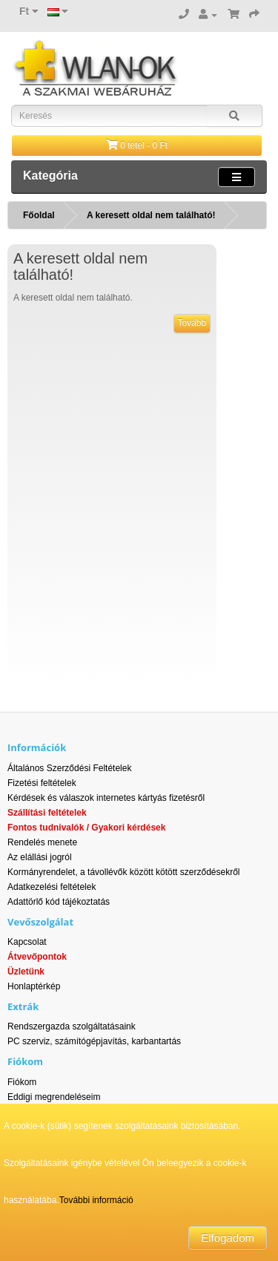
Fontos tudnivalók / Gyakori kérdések (86, 827)
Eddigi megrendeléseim (53, 1097)
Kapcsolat (27, 942)
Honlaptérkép (33, 986)
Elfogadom (227, 1237)
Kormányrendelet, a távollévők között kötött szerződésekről (123, 872)
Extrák (23, 1006)
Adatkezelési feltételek (51, 887)
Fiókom (21, 1082)
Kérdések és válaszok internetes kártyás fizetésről (106, 798)
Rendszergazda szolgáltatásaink (71, 1026)
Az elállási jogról (39, 857)
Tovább (192, 323)
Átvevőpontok (37, 957)
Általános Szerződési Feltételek (69, 768)
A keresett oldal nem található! (151, 215)
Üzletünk (25, 971)
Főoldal (39, 215)
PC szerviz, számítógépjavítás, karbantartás (94, 1041)
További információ (96, 1200)
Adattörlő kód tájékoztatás (58, 902)
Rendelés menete (42, 842)
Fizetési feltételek (41, 783)
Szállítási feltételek (47, 813)
